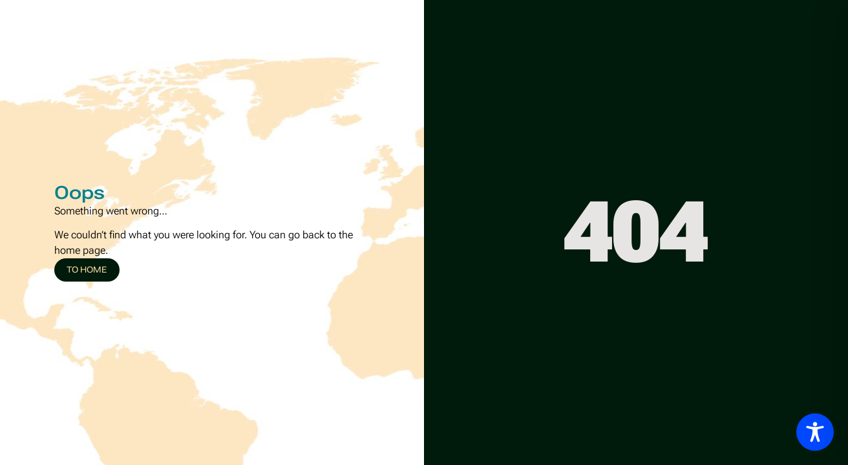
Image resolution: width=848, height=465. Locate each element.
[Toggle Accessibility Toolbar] (815, 432)
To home (87, 269)
